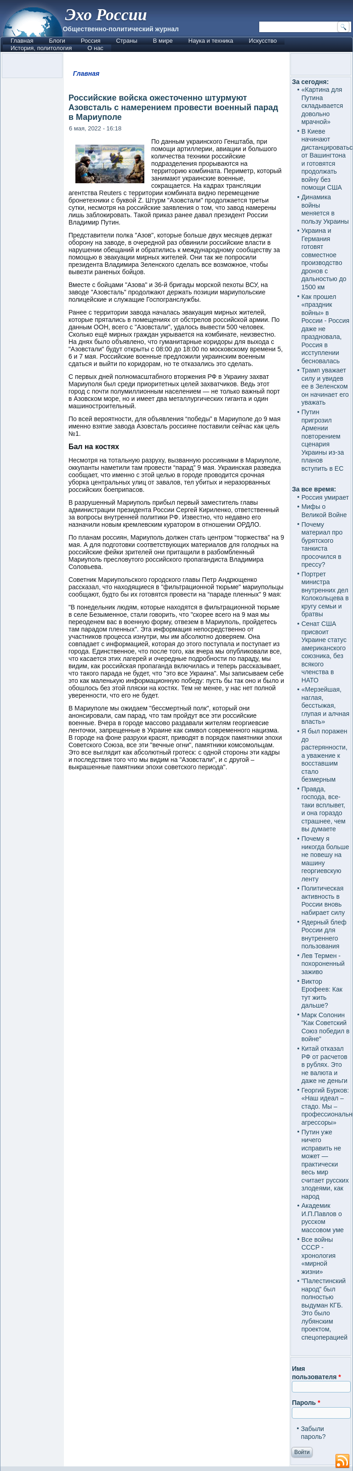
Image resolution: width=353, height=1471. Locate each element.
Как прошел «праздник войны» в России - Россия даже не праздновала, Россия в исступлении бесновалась (326, 329)
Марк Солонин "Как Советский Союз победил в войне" (326, 1027)
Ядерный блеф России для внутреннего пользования (324, 934)
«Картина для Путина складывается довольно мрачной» (322, 105)
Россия (91, 40)
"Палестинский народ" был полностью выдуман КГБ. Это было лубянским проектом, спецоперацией (324, 1309)
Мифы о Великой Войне (324, 511)
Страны (126, 40)
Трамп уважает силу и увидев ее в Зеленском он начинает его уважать (325, 386)
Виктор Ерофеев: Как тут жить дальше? (322, 993)
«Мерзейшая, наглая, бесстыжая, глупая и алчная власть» (326, 705)
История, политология (41, 48)
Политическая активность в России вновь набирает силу (323, 900)
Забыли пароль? (313, 1433)
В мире (163, 40)
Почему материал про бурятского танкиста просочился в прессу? (322, 545)
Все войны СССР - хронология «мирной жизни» (319, 1255)
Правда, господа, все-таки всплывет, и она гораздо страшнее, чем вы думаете (324, 809)
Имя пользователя (316, 1373)
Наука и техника (210, 40)
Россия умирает (325, 497)
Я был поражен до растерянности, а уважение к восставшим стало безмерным (324, 755)
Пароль (306, 1402)
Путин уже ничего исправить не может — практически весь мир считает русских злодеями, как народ (325, 1164)
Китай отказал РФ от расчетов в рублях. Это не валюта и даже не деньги (324, 1064)
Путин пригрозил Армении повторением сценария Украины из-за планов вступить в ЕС (323, 440)
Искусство (263, 40)
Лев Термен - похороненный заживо (323, 963)
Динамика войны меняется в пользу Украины (325, 209)
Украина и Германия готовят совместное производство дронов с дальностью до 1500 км (324, 259)
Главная (22, 40)
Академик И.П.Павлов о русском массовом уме (323, 1218)
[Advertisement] (176, 859)
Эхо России (106, 15)
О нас (95, 48)
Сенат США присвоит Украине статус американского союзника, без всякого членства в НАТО (324, 652)
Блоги (57, 40)
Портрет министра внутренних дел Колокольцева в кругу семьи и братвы (325, 594)
